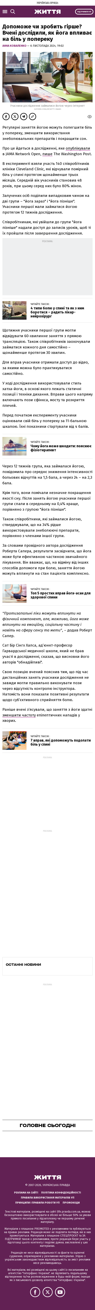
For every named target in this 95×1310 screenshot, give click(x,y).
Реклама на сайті (26, 1192)
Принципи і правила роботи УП (37, 1202)
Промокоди (71, 1202)
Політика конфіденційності (61, 1192)
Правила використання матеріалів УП (47, 1197)
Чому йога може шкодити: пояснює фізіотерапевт (61, 448)
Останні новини (23, 964)
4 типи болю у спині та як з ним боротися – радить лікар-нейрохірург (57, 312)
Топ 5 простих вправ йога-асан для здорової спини (61, 595)
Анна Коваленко (14, 46)
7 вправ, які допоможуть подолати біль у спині (61, 742)
